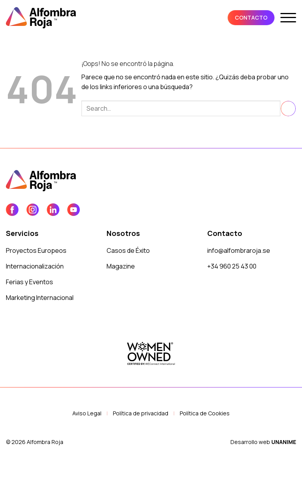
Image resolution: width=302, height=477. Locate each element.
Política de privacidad (140, 413)
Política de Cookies (205, 413)
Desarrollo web (263, 442)
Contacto (224, 233)
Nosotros (123, 233)
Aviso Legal (86, 413)
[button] (288, 18)
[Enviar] (288, 109)
